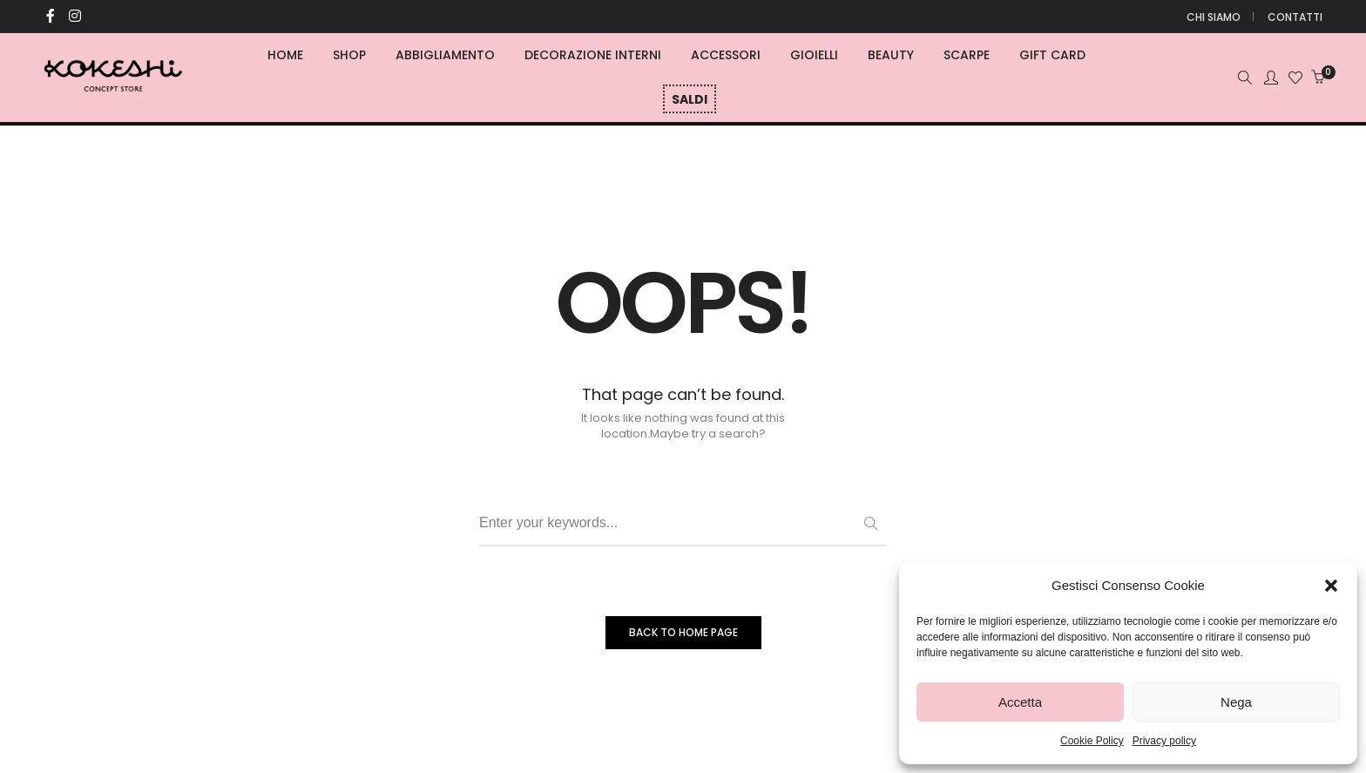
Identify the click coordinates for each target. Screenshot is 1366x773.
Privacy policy (1164, 741)
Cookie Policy (1092, 741)
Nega (1236, 702)
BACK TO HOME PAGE (683, 632)
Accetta (1020, 702)
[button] (1331, 585)
